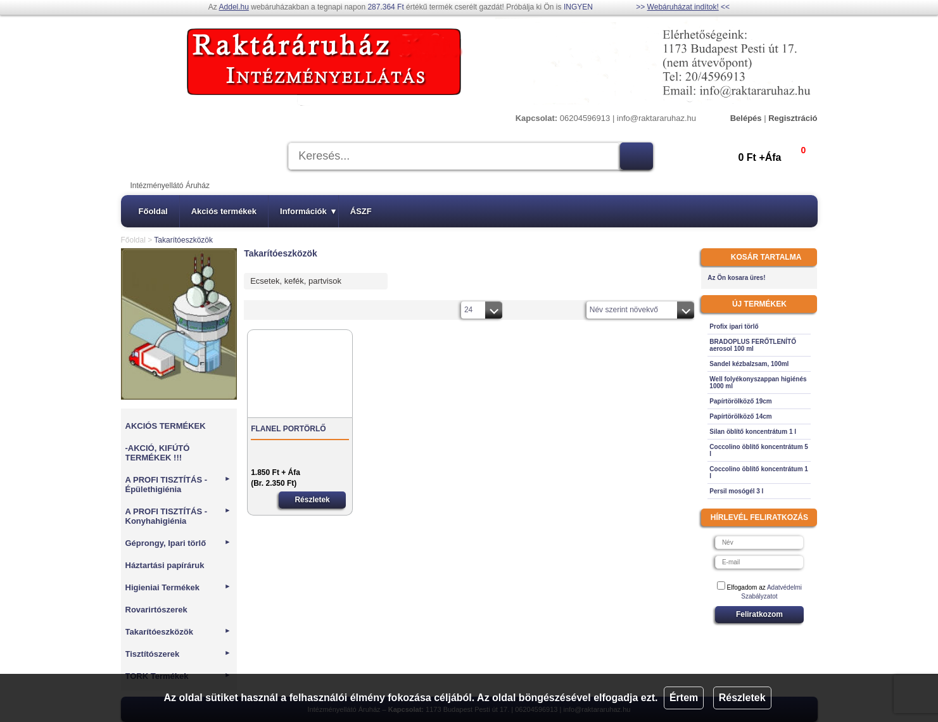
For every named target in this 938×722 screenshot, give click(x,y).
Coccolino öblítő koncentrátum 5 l (758, 450)
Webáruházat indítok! (683, 7)
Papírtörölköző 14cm (740, 416)
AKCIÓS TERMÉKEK (165, 426)
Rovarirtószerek (156, 609)
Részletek (742, 697)
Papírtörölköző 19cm (740, 401)
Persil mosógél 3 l (736, 491)
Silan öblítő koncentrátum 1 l (752, 431)
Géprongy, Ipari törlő (178, 543)
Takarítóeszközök (178, 631)
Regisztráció (792, 118)
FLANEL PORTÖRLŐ (288, 428)
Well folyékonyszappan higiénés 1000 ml (757, 383)
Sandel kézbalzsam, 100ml (749, 363)
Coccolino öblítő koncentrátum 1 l (758, 472)
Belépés (746, 118)
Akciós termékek (224, 211)
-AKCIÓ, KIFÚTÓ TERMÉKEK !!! (157, 452)
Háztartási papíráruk (165, 565)
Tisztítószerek (178, 654)
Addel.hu (234, 7)
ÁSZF (361, 211)
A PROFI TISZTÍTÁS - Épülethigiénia (178, 484)
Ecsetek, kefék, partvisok (295, 281)
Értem (683, 697)
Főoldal (153, 211)
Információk (308, 211)
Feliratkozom (759, 614)
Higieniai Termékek (178, 587)
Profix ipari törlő (733, 326)
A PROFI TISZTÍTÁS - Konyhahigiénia (178, 516)
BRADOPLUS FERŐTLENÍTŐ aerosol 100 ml (752, 345)
